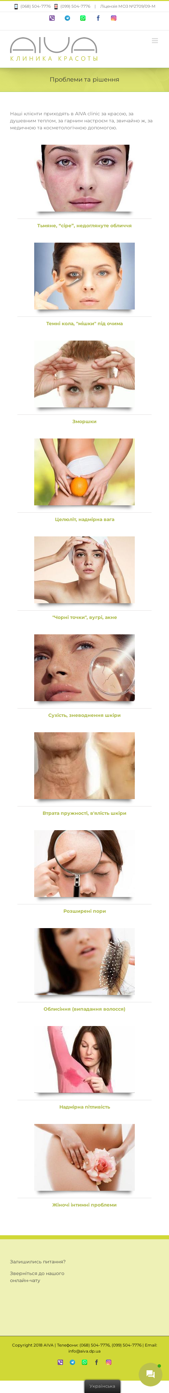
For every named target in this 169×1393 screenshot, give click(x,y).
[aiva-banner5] (84, 540)
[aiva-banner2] (84, 246)
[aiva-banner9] (84, 931)
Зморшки (84, 421)
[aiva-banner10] (84, 1029)
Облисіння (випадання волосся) (84, 1009)
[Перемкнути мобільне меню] (155, 40)
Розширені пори (84, 911)
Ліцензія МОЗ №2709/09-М (128, 6)
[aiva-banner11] (84, 1127)
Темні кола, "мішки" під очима (84, 324)
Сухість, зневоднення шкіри (84, 715)
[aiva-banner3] (84, 344)
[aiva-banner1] (84, 148)
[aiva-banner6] (84, 638)
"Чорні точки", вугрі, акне (84, 617)
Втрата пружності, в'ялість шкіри (84, 813)
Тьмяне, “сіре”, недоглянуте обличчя (84, 226)
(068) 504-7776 (32, 6)
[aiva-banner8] (84, 834)
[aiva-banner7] (84, 736)
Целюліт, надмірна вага (84, 519)
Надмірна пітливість (84, 1107)
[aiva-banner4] (84, 442)
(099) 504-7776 (70, 6)
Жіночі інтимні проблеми (84, 1205)
